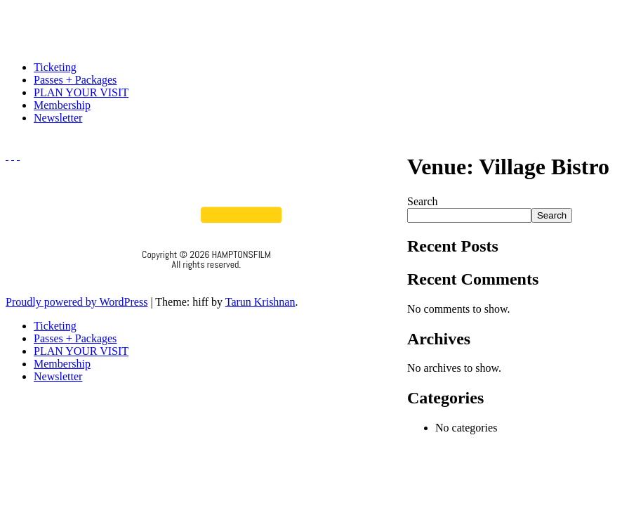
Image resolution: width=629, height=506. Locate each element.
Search (422, 201)
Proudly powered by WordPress (76, 302)
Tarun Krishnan (260, 302)
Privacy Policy (207, 283)
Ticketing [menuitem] (55, 326)
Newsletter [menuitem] (58, 376)
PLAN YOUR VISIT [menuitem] (81, 351)
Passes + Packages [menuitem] (75, 338)
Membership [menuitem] (62, 364)
